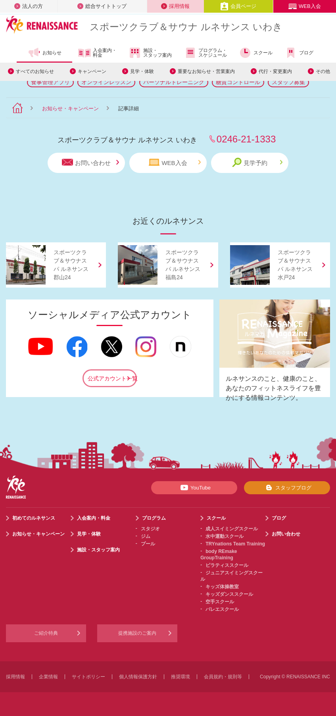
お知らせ (44, 53)
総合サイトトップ (102, 6)
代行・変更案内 (275, 71)
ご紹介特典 (46, 633)
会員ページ (238, 6)
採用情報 (175, 6)
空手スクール (219, 602)
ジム (145, 536)
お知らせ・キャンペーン (70, 108)
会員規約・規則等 (223, 677)
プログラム (154, 518)
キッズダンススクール (229, 594)
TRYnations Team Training (235, 544)
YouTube (194, 487)
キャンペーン (92, 71)
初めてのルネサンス (33, 518)
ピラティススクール (226, 565)
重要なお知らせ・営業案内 (206, 71)
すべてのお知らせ (35, 71)
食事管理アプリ (50, 82)
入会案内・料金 (97, 53)
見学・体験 (142, 71)
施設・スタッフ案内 (150, 53)
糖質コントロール (238, 82)
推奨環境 (180, 677)
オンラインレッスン (106, 82)
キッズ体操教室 (222, 586)
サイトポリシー (88, 677)
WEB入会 (304, 6)
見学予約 (257, 162)
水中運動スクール (224, 536)
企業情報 (48, 677)
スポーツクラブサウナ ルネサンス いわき (186, 26)
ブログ (298, 53)
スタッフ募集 (288, 82)
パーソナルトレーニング (173, 82)
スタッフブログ (287, 487)
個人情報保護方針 (138, 677)
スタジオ (150, 529)
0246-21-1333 (246, 139)
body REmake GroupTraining (218, 555)
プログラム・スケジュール (205, 53)
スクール (256, 53)
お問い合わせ (90, 162)
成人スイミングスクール (231, 529)
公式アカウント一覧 (112, 378)
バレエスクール (222, 609)
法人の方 (28, 6)
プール (148, 544)
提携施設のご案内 (137, 633)
